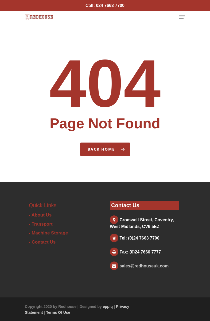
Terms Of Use (58, 312)
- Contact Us (42, 242)
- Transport (41, 224)
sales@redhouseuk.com (144, 266)
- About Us (40, 215)
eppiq (108, 306)
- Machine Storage (48, 233)
